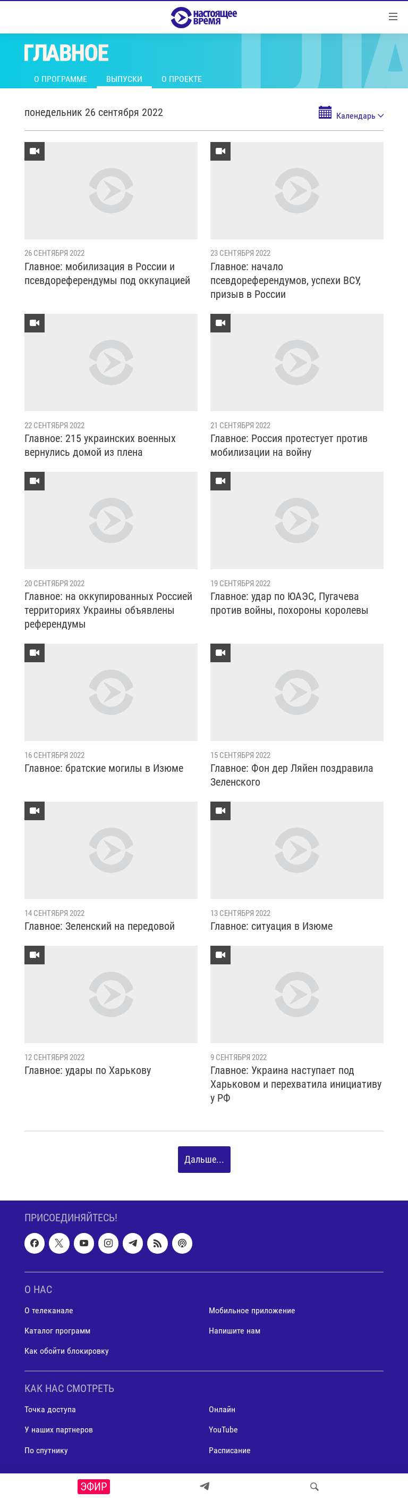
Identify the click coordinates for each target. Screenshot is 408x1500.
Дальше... (204, 1159)
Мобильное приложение (252, 1310)
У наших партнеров (58, 1429)
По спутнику (46, 1450)
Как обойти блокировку (66, 1351)
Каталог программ (57, 1331)
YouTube (223, 1429)
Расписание (230, 1450)
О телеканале (48, 1310)
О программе (60, 79)
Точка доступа (50, 1409)
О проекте (182, 79)
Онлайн (222, 1409)
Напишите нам (234, 1331)
